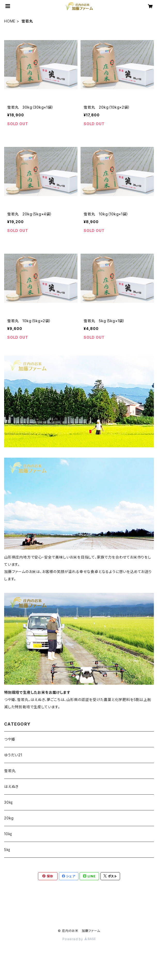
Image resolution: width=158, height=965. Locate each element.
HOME (9, 21)
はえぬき (11, 786)
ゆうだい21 (13, 755)
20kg (9, 818)
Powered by (79, 939)
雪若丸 (9, 770)
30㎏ (8, 802)
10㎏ (8, 834)
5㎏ (7, 849)
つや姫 (9, 739)
